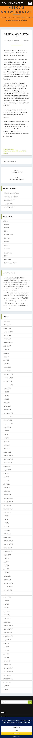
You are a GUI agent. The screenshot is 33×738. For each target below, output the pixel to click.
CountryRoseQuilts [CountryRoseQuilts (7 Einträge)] (22, 280)
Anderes (5, 221)
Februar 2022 (7, 491)
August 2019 (7, 597)
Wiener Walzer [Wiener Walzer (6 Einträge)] (19, 308)
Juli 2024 (6, 392)
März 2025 (6, 363)
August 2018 (7, 640)
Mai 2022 (6, 480)
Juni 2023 (6, 434)
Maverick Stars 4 (8, 204)
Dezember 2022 (8, 456)
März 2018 (6, 657)
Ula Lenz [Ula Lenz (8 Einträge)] (14, 308)
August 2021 (7, 512)
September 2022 (8, 466)
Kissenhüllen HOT (8, 200)
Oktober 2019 (7, 590)
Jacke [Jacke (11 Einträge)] (27, 286)
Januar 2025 (7, 371)
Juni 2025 (6, 353)
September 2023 (8, 424)
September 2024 (8, 385)
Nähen (6, 231)
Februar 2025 (7, 367)
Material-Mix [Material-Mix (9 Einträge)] (6, 295)
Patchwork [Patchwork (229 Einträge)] (22, 298)
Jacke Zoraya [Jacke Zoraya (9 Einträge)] (12, 288)
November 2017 (8, 672)
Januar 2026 (7, 328)
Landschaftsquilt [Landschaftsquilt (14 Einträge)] (7, 293)
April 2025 (6, 360)
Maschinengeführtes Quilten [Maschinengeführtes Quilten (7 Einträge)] (23, 293)
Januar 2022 (7, 495)
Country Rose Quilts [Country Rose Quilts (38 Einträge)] (10, 280)
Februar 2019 (7, 618)
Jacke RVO (15, 151)
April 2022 (6, 484)
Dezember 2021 (8, 498)
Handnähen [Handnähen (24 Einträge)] (11, 287)
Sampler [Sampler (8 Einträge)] (14, 303)
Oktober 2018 (7, 633)
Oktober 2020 (7, 548)
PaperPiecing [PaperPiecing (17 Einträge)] (13, 298)
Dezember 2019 (8, 583)
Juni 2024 (6, 395)
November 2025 (8, 335)
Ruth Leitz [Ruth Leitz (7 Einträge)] (9, 303)
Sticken (6, 241)
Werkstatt (7, 249)
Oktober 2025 (7, 339)
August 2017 (7, 682)
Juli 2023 (6, 431)
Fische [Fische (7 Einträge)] (23, 284)
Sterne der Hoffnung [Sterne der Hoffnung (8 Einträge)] (20, 303)
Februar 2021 (7, 533)
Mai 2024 (6, 399)
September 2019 (8, 594)
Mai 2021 (6, 523)
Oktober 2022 (7, 463)
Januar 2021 (7, 537)
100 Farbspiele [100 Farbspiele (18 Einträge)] (7, 278)
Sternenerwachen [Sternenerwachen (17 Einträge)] (8, 306)
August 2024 (7, 388)
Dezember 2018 (8, 625)
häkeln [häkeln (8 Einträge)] (24, 286)
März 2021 (6, 530)
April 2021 (6, 526)
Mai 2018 (6, 650)
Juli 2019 (6, 601)
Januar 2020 (7, 579)
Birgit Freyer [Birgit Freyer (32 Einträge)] (19, 278)
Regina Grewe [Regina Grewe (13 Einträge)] (17, 301)
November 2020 (8, 544)
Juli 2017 (6, 686)
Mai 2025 (6, 356)
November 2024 (8, 378)
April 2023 (6, 441)
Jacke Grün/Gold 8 (8, 207)
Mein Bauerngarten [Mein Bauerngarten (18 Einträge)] (15, 295)
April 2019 (6, 611)
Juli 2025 (6, 349)
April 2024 (6, 402)
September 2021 (8, 509)
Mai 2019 (6, 608)
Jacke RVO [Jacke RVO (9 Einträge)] (5, 288)
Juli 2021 (6, 516)
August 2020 (7, 555)
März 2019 (6, 615)
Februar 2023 (7, 448)
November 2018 (8, 629)
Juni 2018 (6, 647)
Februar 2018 (7, 661)
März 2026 (6, 321)
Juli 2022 (6, 473)
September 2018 (8, 636)
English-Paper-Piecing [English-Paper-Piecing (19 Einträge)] (14, 284)
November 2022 (8, 459)
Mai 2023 (6, 438)
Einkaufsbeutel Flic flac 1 (10, 196)
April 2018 (6, 654)
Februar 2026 (7, 325)
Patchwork (7, 238)
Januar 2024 (7, 409)
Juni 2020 (6, 562)
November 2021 (8, 502)
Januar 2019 (7, 622)
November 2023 (8, 417)
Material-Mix (22, 151)
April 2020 (6, 569)
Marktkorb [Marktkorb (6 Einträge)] (15, 293)
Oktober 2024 (7, 381)
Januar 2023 (7, 452)
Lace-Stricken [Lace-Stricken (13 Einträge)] (12, 291)
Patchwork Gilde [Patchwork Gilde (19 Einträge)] (8, 301)
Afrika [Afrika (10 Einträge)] (13, 278)
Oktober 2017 (7, 675)
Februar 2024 (7, 406)
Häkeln (6, 227)
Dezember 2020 (8, 541)
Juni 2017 (6, 689)
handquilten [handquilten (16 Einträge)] (19, 286)
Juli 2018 (6, 643)
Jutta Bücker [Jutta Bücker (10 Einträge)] (18, 289)
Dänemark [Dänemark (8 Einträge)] (15, 282)
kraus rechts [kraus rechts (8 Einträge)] (24, 288)
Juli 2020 (6, 558)
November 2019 (8, 586)
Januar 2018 (7, 664)
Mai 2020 (6, 565)
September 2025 (8, 342)
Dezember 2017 (8, 668)
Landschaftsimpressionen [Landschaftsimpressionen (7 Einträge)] (22, 291)
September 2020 (8, 551)
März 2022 (6, 487)
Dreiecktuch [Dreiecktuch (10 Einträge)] (9, 282)
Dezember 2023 (8, 413)
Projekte (5, 149)
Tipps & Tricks (7, 253)
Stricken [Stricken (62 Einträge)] (21, 305)
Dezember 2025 (8, 332)
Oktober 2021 (7, 505)
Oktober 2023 (7, 420)
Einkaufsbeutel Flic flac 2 (10, 193)
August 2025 (7, 346)
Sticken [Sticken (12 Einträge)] (16, 306)
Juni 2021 (6, 519)
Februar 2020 (7, 576)
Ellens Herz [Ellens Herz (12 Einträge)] (20, 282)
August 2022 (7, 470)
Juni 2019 (6, 604)
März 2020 (6, 572)
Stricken (11, 149)
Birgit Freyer (7, 151)
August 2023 (7, 427)
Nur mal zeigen (8, 234)
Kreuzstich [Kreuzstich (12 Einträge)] (6, 291)
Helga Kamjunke (13, 40)
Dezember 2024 (8, 374)
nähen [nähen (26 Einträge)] (23, 295)
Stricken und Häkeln (10, 263)
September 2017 (8, 679)
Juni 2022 (6, 477)
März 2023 (6, 445)
